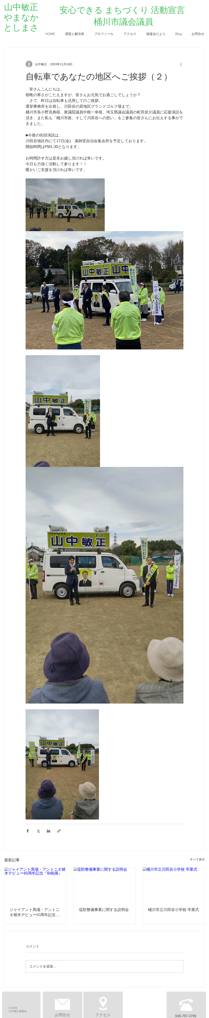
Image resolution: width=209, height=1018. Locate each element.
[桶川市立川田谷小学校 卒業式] (174, 884)
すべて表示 (197, 859)
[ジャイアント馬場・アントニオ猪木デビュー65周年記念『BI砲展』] (35, 884)
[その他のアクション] (180, 64)
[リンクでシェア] (59, 831)
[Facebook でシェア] (28, 831)
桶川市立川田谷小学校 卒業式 (173, 910)
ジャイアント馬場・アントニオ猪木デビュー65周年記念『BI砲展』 (35, 912)
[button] (74, 34)
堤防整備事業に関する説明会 (104, 910)
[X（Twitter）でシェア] (38, 831)
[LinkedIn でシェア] (48, 831)
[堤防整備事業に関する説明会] (104, 884)
